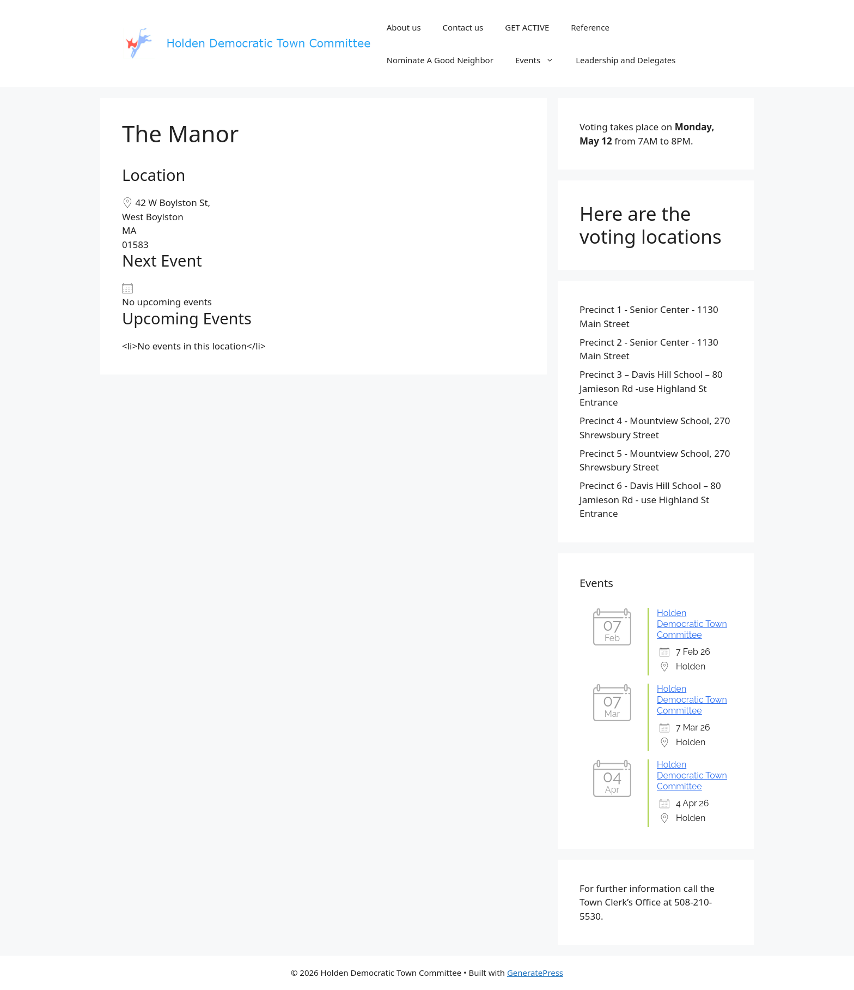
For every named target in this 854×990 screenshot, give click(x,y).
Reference (590, 27)
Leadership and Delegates (625, 60)
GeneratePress (535, 972)
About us (404, 27)
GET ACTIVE (527, 27)
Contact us (463, 27)
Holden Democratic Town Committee (692, 624)
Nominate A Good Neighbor (440, 60)
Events (540, 60)
